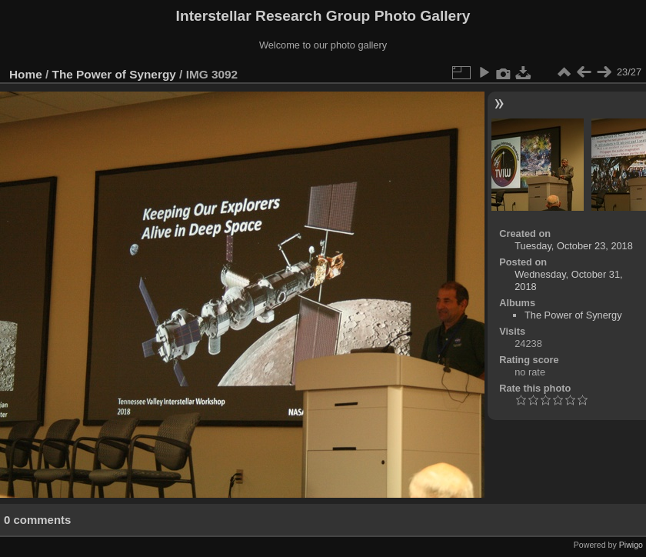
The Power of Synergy (114, 74)
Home (25, 74)
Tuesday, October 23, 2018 (573, 246)
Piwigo (631, 544)
